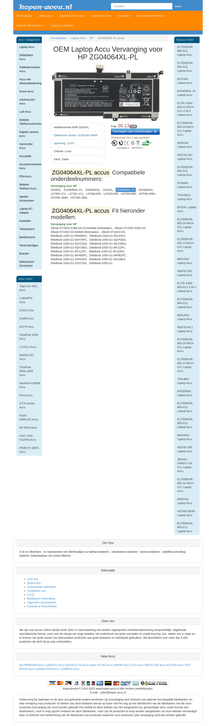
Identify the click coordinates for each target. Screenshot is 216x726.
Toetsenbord (26, 229)
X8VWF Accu (122, 665)
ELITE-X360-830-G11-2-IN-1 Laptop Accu (186, 287)
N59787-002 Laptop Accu (184, 273)
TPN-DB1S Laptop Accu (184, 197)
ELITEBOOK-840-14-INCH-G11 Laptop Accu (185, 128)
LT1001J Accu (28, 346)
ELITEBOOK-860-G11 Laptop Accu (185, 50)
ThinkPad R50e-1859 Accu (26, 371)
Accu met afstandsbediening (30, 81)
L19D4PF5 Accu (25, 300)
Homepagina (24, 15)
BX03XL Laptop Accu (186, 209)
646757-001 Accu (155, 665)
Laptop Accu (45, 15)
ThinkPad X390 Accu (28, 336)
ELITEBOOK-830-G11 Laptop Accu (185, 66)
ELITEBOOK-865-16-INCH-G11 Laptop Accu (185, 225)
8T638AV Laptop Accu (184, 184)
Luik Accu (25, 111)
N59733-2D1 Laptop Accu (185, 156)
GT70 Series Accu (27, 405)
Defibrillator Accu (26, 57)
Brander (24, 253)
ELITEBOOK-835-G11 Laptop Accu (185, 423)
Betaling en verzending (41, 598)
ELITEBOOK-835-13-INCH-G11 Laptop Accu (185, 245)
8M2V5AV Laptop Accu (184, 260)
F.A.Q (30, 594)
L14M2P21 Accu (54, 665)
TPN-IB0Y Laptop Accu (184, 381)
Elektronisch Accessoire (26, 263)
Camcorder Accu (101, 15)
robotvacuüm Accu (27, 101)
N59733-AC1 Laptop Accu (185, 329)
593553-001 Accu (26, 357)
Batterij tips (34, 583)
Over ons (32, 579)
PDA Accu (25, 176)
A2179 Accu (26, 326)
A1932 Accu (26, 310)
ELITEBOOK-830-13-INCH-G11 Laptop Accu (185, 365)
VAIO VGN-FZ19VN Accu (27, 437)
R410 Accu (26, 395)
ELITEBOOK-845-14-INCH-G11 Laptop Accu (185, 485)
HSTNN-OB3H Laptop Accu (186, 513)
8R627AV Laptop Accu (184, 501)
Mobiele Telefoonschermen (30, 121)
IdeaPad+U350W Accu (29, 385)
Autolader (25, 220)
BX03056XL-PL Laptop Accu (186, 92)
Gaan (178, 6)
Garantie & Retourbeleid (41, 606)
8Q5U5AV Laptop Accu (184, 317)
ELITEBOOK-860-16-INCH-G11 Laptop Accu (185, 345)
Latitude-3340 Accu (47, 668)
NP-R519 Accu (28, 427)
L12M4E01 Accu (69, 668)
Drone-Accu (26, 91)
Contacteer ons (36, 590)
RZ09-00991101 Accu (28, 417)
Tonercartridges (28, 245)
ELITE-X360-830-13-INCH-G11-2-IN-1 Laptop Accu (185, 109)
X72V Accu (137, 665)
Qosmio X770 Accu (76, 665)
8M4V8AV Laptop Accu (184, 437)
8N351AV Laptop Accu (184, 144)
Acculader (124, 15)
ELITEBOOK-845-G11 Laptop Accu (185, 170)
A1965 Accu (26, 318)
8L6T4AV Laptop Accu (184, 80)
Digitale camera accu (72, 15)
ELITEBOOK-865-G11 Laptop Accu (185, 407)
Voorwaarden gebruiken (41, 586)
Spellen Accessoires (26, 198)
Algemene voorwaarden (41, 602)
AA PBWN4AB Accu (31, 665)
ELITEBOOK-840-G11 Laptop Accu (185, 303)
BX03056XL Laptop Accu (184, 393)
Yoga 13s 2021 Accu (28, 288)
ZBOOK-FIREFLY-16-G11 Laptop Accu (185, 465)
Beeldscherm (27, 237)
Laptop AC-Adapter (62, 25)
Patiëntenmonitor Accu (29, 69)
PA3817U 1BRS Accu (29, 449)
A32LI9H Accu (175, 665)
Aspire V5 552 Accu (101, 665)
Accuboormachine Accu (150, 15)
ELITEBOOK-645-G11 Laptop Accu (185, 527)
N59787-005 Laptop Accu (184, 449)
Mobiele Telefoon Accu (30, 25)
